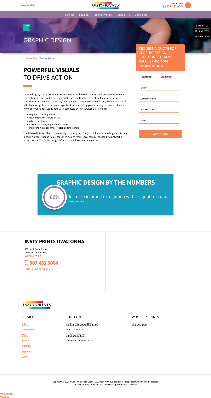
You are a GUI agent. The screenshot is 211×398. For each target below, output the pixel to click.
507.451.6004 (173, 6)
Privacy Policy (81, 384)
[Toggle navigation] (188, 5)
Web (24, 356)
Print (25, 324)
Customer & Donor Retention (82, 324)
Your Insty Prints (103, 14)
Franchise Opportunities (115, 384)
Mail (25, 334)
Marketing (28, 329)
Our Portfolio (139, 324)
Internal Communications (80, 340)
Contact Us (141, 14)
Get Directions (33, 256)
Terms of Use (96, 384)
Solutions (84, 14)
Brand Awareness (75, 334)
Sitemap (133, 384)
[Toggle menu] (23, 5)
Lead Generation (75, 329)
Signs (25, 340)
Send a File (124, 14)
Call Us (4, 396)
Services (69, 14)
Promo (26, 345)
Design (36, 58)
